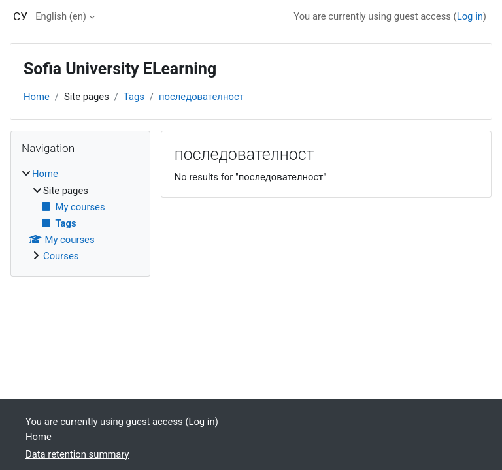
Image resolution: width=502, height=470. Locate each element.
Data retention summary (77, 454)
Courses (60, 256)
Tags (134, 96)
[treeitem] (80, 214)
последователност (201, 96)
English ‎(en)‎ (60, 16)
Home (37, 96)
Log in (470, 16)
